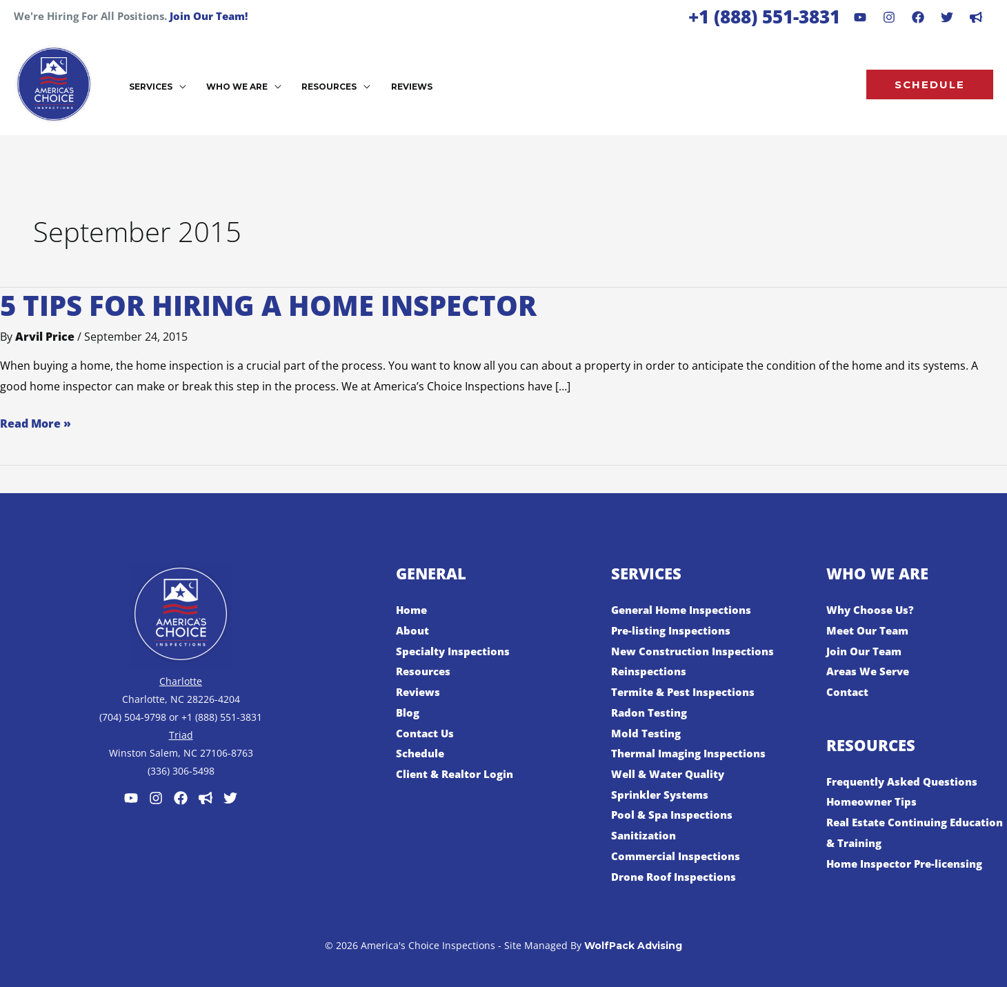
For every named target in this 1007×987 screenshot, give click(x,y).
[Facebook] (918, 17)
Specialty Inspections (456, 651)
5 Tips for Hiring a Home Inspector (268, 305)
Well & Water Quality (671, 773)
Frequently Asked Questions (906, 781)
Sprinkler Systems (662, 794)
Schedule (422, 753)
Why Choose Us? (872, 609)
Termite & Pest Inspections (687, 691)
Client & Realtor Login (457, 773)
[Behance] (947, 17)
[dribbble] (976, 17)
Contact (848, 691)
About (413, 630)
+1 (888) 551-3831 (764, 16)
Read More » (35, 422)
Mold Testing (647, 733)
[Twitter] (230, 798)
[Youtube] (860, 17)
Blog (408, 712)
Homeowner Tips (873, 801)
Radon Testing (651, 712)
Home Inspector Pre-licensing (909, 863)
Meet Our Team (870, 630)
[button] (177, 86)
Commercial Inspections (679, 856)
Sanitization (645, 835)
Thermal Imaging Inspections (694, 753)
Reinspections (650, 671)
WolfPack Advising (633, 945)
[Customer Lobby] (205, 798)
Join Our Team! (209, 16)
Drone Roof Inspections (677, 876)
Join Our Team (866, 651)
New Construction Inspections (696, 651)
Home (412, 609)
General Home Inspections (686, 609)
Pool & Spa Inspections (674, 814)
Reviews (419, 691)
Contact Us (426, 733)
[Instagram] (889, 17)
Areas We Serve (871, 671)
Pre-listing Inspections (674, 630)
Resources (425, 671)
